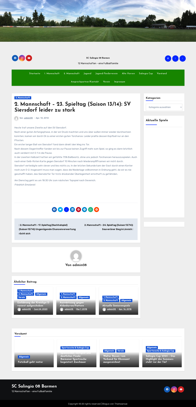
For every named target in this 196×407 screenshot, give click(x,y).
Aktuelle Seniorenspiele (116, 306)
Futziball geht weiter (30, 362)
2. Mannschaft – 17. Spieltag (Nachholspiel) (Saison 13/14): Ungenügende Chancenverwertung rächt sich (47, 229)
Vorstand (162, 73)
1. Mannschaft (52, 73)
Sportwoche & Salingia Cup (75, 348)
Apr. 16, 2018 (125, 309)
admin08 (28, 118)
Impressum (119, 82)
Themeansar (120, 402)
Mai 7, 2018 (81, 309)
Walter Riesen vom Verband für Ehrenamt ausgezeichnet (116, 359)
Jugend (87, 73)
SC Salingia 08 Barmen (98, 58)
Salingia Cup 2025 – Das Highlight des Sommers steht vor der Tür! (160, 359)
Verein (106, 82)
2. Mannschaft (72, 73)
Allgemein (41, 294)
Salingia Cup (146, 73)
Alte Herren (128, 73)
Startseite (34, 73)
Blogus (105, 402)
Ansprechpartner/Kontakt (85, 82)
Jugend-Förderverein (106, 73)
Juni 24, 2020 (40, 309)
